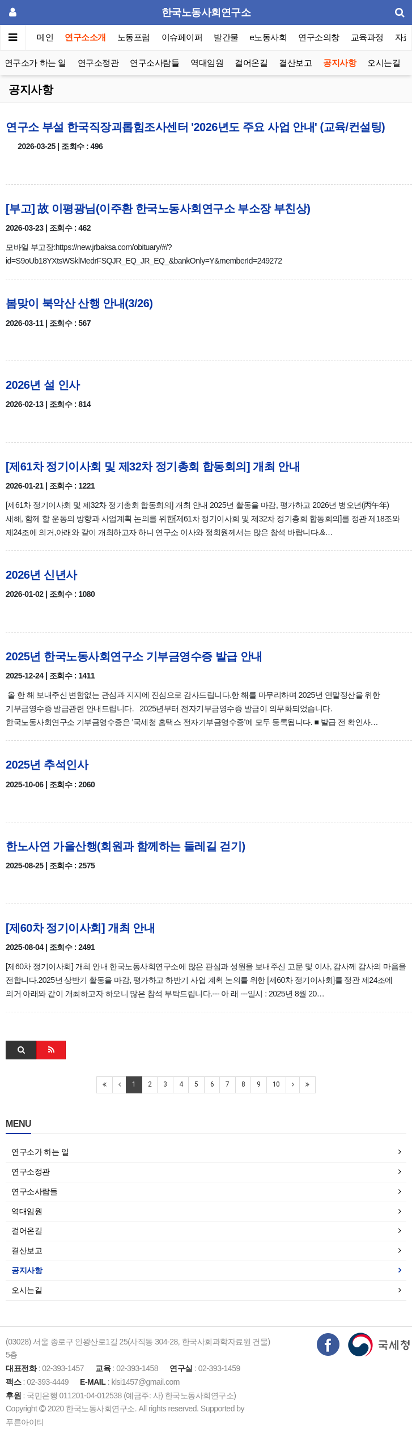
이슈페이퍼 (182, 37)
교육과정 (367, 37)
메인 (45, 37)
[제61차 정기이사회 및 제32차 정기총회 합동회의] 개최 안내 (153, 466)
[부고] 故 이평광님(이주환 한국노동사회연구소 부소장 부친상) (158, 208)
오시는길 (383, 62)
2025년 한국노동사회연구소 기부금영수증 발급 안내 (134, 656)
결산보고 (295, 62)
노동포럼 (133, 37)
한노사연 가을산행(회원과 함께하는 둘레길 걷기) (125, 846)
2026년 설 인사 (43, 385)
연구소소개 (85, 37)
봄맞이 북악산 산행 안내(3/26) (79, 303)
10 (276, 1084)
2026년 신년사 (41, 575)
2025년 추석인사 (47, 764)
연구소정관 (98, 62)
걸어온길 (251, 62)
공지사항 (339, 62)
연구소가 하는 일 (35, 62)
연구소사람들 (154, 62)
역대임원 (206, 62)
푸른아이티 (25, 1422)
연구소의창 (318, 37)
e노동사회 (268, 37)
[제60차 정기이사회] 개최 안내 (80, 928)
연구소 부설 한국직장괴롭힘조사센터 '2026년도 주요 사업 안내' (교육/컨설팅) (195, 127)
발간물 (226, 37)
